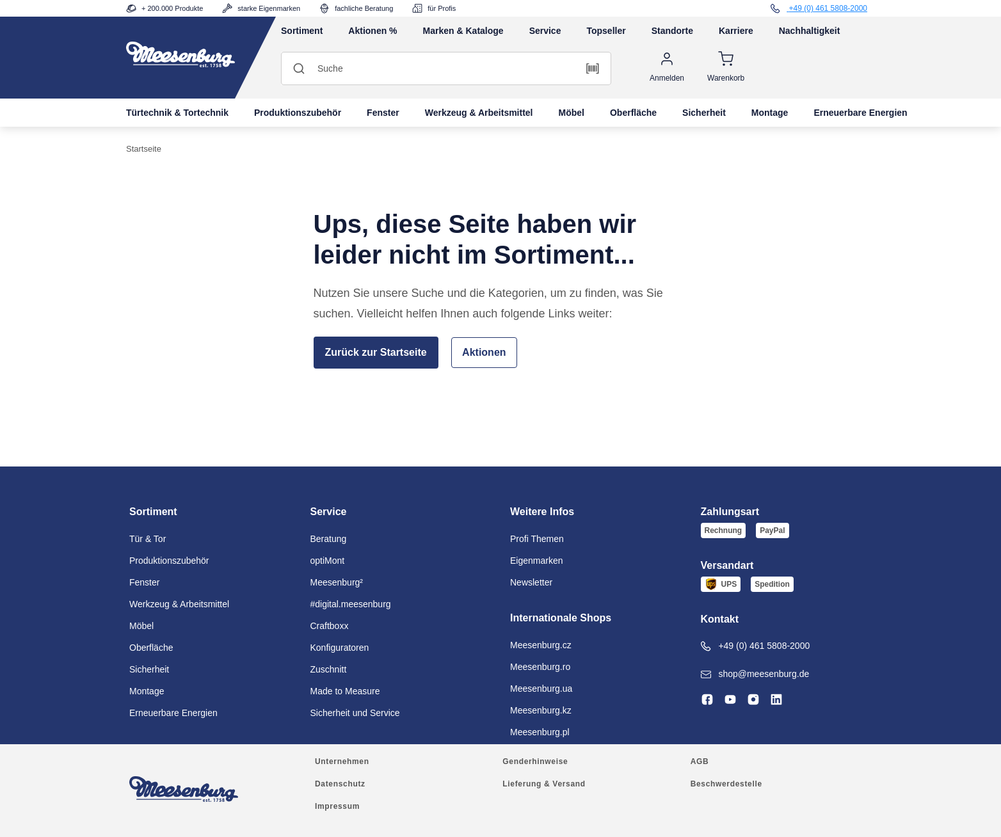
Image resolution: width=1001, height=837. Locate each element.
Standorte (672, 31)
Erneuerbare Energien (860, 113)
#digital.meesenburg (350, 604)
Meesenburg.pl (540, 732)
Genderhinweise (535, 761)
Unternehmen (342, 761)
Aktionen (484, 352)
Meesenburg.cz (541, 645)
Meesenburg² (337, 582)
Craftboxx (329, 626)
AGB (700, 761)
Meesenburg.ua (541, 688)
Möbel (571, 113)
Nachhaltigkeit (809, 31)
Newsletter (531, 582)
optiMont (327, 560)
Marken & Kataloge (463, 31)
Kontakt (720, 619)
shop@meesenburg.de (755, 674)
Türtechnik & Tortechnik (177, 113)
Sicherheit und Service (355, 713)
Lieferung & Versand (543, 783)
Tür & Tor (147, 539)
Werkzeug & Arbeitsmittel (479, 113)
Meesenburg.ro (540, 667)
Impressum (337, 806)
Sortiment (302, 31)
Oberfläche (633, 113)
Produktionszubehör (297, 113)
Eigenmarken (536, 560)
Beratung (328, 539)
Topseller (605, 31)
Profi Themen (537, 539)
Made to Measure (345, 691)
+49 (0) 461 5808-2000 (755, 646)
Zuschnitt (328, 669)
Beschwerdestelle (726, 783)
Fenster (383, 113)
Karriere (736, 31)
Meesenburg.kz (541, 710)
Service (545, 31)
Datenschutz (340, 783)
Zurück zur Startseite (376, 352)
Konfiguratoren (339, 647)
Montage (770, 113)
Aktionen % (372, 31)
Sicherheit (704, 113)
